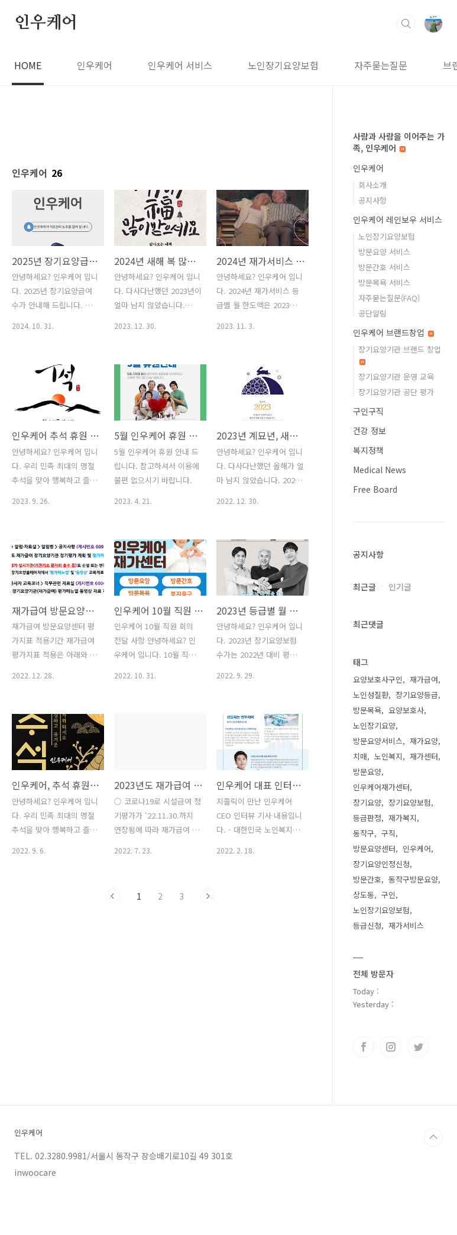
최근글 (364, 587)
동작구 (363, 833)
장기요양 (367, 802)
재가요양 (424, 740)
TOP (433, 1137)
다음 (207, 896)
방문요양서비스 (378, 740)
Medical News (379, 470)
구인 (388, 894)
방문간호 (367, 879)
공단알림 (372, 313)
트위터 (418, 1047)
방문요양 (367, 771)
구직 (388, 833)
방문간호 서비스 (384, 267)
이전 (113, 896)
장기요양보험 (409, 802)
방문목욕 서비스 (384, 282)
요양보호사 (406, 710)
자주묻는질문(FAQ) (389, 297)
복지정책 (368, 450)
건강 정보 (369, 431)
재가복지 (402, 817)
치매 (360, 756)
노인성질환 (370, 694)
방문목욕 (367, 710)
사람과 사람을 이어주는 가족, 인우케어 (399, 142)
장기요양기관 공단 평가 (396, 391)
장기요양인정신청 (381, 863)
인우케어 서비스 (180, 65)
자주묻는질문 (380, 65)
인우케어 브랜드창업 (393, 332)
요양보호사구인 (378, 679)
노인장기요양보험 (283, 65)
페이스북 (363, 1047)
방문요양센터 (374, 848)
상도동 (363, 894)
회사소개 (372, 184)
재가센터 (424, 756)
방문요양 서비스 (384, 251)
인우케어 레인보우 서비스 (397, 219)
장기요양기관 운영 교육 (396, 376)
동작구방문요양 (413, 879)
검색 (406, 24)
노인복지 (388, 756)
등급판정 (367, 817)
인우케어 (45, 23)
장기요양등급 (417, 694)
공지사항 (372, 200)
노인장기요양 (374, 725)
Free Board (375, 489)
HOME (27, 65)
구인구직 (368, 411)
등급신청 (367, 925)
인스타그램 (390, 1047)
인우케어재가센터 (381, 787)
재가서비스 (406, 925)
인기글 (399, 587)
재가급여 (424, 679)
